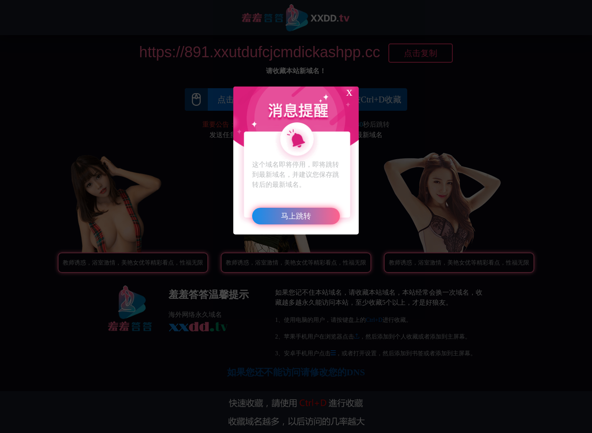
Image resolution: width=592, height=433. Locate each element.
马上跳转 (296, 216)
